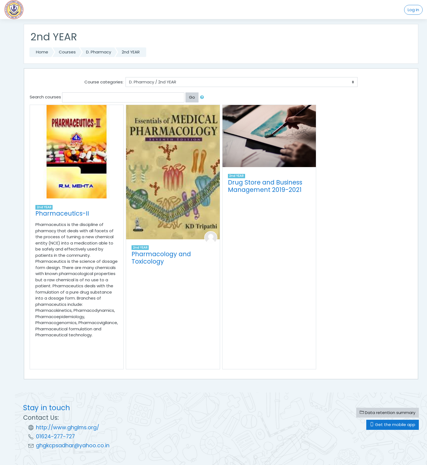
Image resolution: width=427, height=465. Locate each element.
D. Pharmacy (98, 52)
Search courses (45, 97)
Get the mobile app (392, 424)
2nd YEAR (131, 52)
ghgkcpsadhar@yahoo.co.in (72, 445)
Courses (67, 52)
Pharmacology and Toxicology (161, 258)
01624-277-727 (55, 436)
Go (192, 97)
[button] (203, 97)
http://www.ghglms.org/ (67, 427)
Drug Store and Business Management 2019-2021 (265, 186)
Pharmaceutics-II (62, 213)
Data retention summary (387, 412)
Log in (413, 10)
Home (42, 52)
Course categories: (103, 82)
